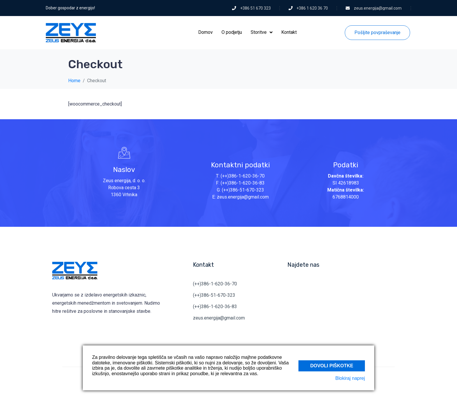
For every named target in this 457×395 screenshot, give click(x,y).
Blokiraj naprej (350, 378)
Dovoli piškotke (331, 365)
